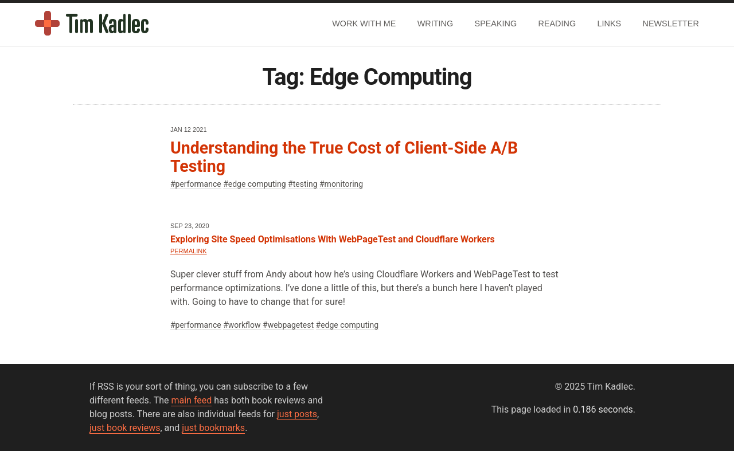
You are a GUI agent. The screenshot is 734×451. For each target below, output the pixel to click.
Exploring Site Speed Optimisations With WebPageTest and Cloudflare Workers (332, 239)
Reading (557, 23)
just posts (297, 414)
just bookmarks (213, 427)
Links (610, 23)
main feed (191, 400)
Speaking (496, 23)
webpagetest (291, 325)
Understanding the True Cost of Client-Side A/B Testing (344, 156)
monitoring (344, 184)
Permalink (188, 251)
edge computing (257, 184)
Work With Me (364, 23)
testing (305, 184)
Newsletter (671, 23)
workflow (244, 325)
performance (198, 184)
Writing (435, 23)
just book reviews (124, 427)
